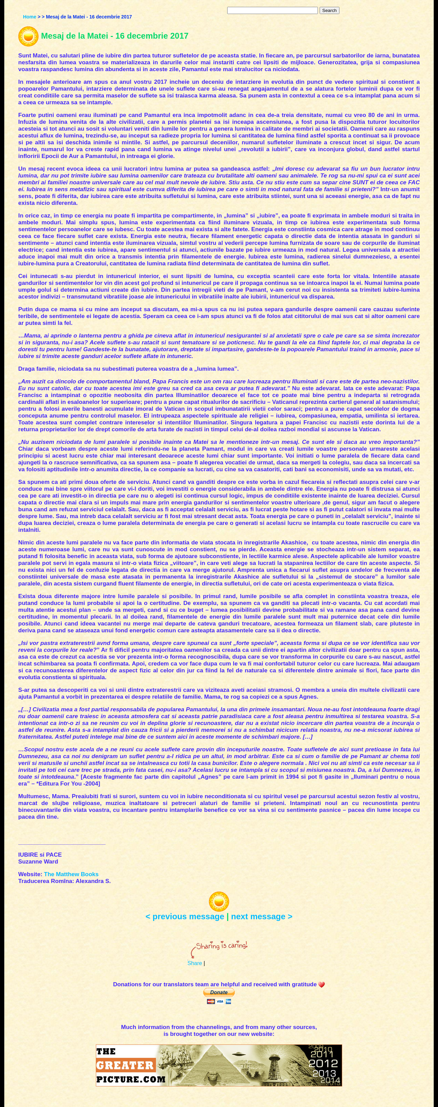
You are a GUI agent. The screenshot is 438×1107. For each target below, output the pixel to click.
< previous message (184, 916)
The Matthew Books (71, 874)
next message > (261, 916)
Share (195, 963)
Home (29, 16)
